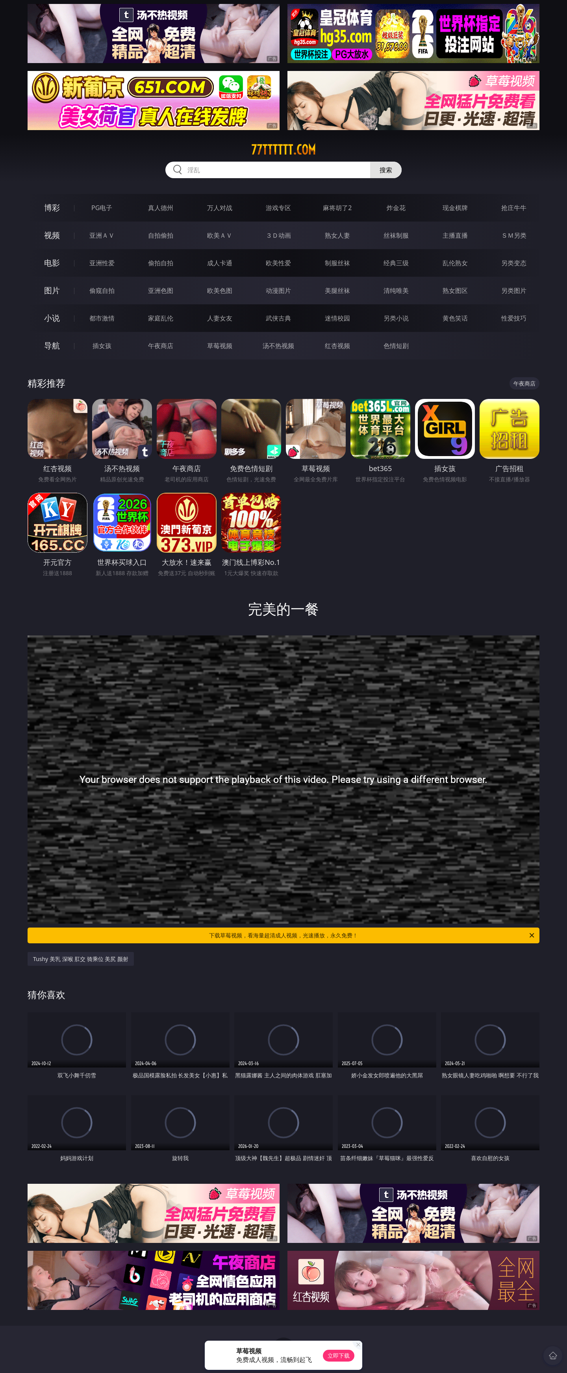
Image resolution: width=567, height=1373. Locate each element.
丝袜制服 (396, 235)
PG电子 (101, 207)
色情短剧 (396, 345)
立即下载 (339, 1355)
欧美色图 (219, 290)
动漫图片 (278, 290)
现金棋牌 (455, 207)
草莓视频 (219, 345)
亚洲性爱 (102, 263)
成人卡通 (219, 263)
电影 (52, 262)
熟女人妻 (337, 235)
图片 (52, 290)
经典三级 (396, 263)
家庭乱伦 (160, 318)
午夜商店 (160, 345)
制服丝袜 (337, 263)
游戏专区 (278, 207)
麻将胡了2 (337, 207)
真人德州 (160, 207)
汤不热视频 (278, 345)
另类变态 (513, 263)
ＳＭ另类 (513, 235)
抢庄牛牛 (513, 207)
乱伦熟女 (455, 263)
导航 (52, 345)
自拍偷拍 (160, 235)
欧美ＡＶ (219, 235)
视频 (52, 235)
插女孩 (102, 345)
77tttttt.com (283, 150)
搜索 (386, 170)
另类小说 (396, 318)
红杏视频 (337, 345)
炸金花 (396, 207)
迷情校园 (337, 318)
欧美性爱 (278, 263)
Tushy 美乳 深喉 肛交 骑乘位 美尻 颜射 (80, 959)
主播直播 (455, 235)
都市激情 (102, 318)
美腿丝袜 (337, 290)
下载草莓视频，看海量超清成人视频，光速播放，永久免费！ (372, 935)
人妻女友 (219, 318)
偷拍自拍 (160, 263)
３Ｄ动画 (278, 235)
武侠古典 (278, 318)
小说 (52, 318)
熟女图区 (455, 290)
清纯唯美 (396, 290)
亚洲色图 (160, 290)
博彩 (52, 207)
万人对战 (219, 207)
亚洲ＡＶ (102, 235)
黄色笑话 (455, 318)
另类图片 (513, 290)
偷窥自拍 (102, 290)
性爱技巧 (513, 318)
